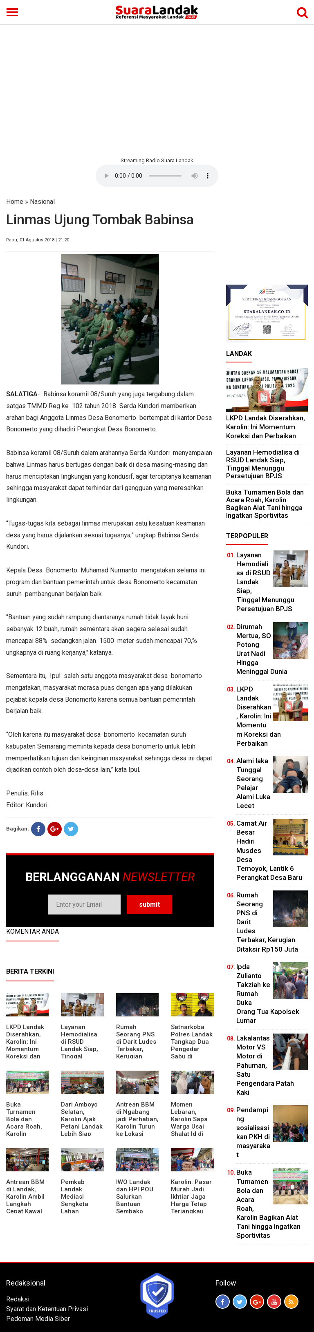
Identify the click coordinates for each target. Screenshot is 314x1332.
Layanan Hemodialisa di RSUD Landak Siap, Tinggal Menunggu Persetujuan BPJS (79, 1052)
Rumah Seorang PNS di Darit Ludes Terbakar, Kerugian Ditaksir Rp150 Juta (137, 1049)
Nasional (42, 201)
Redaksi (17, 1299)
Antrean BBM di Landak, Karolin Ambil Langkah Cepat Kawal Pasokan (25, 1200)
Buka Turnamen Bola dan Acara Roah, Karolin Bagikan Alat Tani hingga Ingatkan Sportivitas (24, 1134)
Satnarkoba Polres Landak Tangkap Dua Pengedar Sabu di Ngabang (192, 1045)
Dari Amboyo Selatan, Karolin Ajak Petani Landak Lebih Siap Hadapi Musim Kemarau (82, 1126)
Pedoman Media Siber (38, 1319)
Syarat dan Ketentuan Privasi (47, 1309)
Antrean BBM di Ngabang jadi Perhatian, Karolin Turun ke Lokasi (137, 1119)
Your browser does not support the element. (157, 176)
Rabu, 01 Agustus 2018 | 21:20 (37, 240)
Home (14, 201)
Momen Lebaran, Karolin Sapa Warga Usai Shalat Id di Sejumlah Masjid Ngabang (189, 1130)
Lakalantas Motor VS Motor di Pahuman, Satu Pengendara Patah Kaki (265, 1065)
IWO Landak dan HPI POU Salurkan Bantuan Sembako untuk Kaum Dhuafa (134, 1204)
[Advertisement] (157, 90)
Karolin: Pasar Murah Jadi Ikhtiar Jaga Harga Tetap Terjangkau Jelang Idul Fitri (191, 1204)
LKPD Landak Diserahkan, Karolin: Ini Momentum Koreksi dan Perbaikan (25, 1045)
